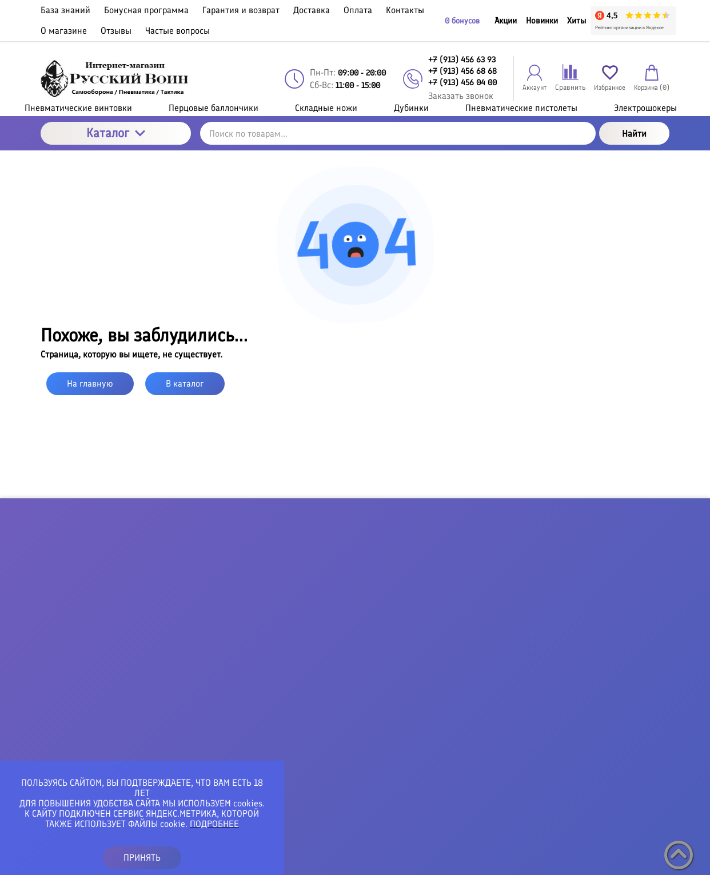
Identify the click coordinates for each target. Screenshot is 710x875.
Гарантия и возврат (389, 633)
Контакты (369, 695)
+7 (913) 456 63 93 (161, 663)
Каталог (115, 133)
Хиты (576, 20)
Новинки (542, 20)
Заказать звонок (460, 95)
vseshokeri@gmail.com (168, 704)
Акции (505, 20)
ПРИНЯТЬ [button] (142, 857)
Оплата (364, 674)
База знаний (375, 592)
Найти (634, 133)
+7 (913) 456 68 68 (161, 672)
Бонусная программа (392, 613)
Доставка (368, 654)
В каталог (185, 383)
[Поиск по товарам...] (398, 133)
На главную (90, 383)
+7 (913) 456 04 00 (161, 681)
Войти (539, 592)
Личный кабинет (560, 613)
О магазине (373, 716)
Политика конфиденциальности (368, 860)
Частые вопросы (382, 757)
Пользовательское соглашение (491, 860)
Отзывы (365, 736)
